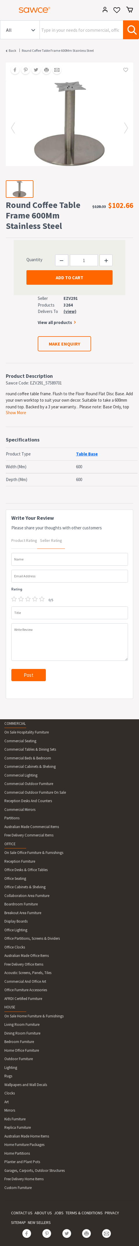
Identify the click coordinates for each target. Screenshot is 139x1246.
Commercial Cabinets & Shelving (30, 766)
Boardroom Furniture (21, 904)
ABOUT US (43, 1212)
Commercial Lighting (20, 775)
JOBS (59, 1212)
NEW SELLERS (39, 1222)
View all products (55, 322)
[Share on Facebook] (13, 70)
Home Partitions (17, 1153)
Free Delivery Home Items (24, 1178)
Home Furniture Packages (24, 1144)
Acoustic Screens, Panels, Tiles (27, 972)
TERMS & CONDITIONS (84, 1212)
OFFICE (10, 843)
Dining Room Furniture (22, 1033)
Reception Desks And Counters (28, 800)
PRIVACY (112, 1212)
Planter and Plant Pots (22, 1161)
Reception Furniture (19, 861)
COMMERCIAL (15, 723)
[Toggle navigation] (7, 11)
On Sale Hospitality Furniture (26, 732)
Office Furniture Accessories (25, 989)
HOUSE (9, 1007)
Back (12, 50)
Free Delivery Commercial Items (28, 835)
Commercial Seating (20, 740)
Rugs (8, 1076)
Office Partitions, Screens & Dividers (32, 938)
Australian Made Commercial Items (31, 826)
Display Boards (16, 921)
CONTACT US (22, 1212)
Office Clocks (14, 947)
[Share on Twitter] (34, 70)
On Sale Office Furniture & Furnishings (33, 852)
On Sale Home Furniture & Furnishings (34, 1016)
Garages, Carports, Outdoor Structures (34, 1170)
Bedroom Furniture (19, 1041)
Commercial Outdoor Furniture (28, 783)
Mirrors (9, 1110)
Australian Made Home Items (26, 1136)
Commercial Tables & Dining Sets (30, 749)
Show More (16, 412)
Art (6, 1101)
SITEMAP (18, 1222)
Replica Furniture (17, 1127)
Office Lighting (15, 930)
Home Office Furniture (21, 1050)
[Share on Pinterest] (23, 70)
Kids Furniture (15, 1119)
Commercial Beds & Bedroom (27, 758)
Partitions (11, 818)
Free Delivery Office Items (23, 964)
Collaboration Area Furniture (26, 895)
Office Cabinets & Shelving (25, 886)
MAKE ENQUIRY (64, 344)
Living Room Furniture (21, 1024)
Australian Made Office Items (26, 955)
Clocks (9, 1093)
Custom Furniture (18, 1187)
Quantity (34, 259)
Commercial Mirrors (19, 809)
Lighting (10, 1067)
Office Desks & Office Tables (26, 869)
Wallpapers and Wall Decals (25, 1084)
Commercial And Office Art (25, 981)
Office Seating (15, 878)
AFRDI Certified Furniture (23, 998)
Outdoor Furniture (18, 1058)
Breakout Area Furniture (22, 912)
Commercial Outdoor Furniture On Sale (35, 792)
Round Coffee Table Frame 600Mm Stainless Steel (58, 50)
